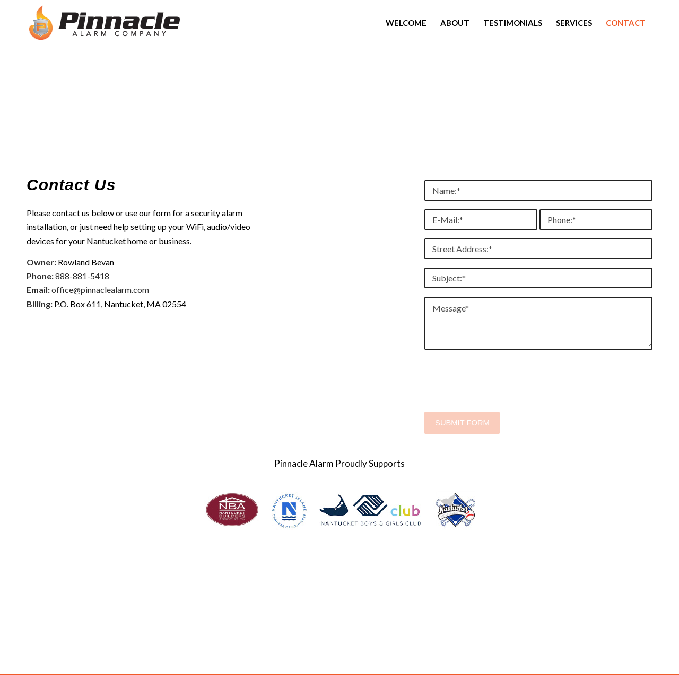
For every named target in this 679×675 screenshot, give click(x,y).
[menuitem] (406, 23)
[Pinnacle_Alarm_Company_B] (104, 23)
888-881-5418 (82, 276)
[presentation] (505, 385)
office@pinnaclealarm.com (100, 290)
